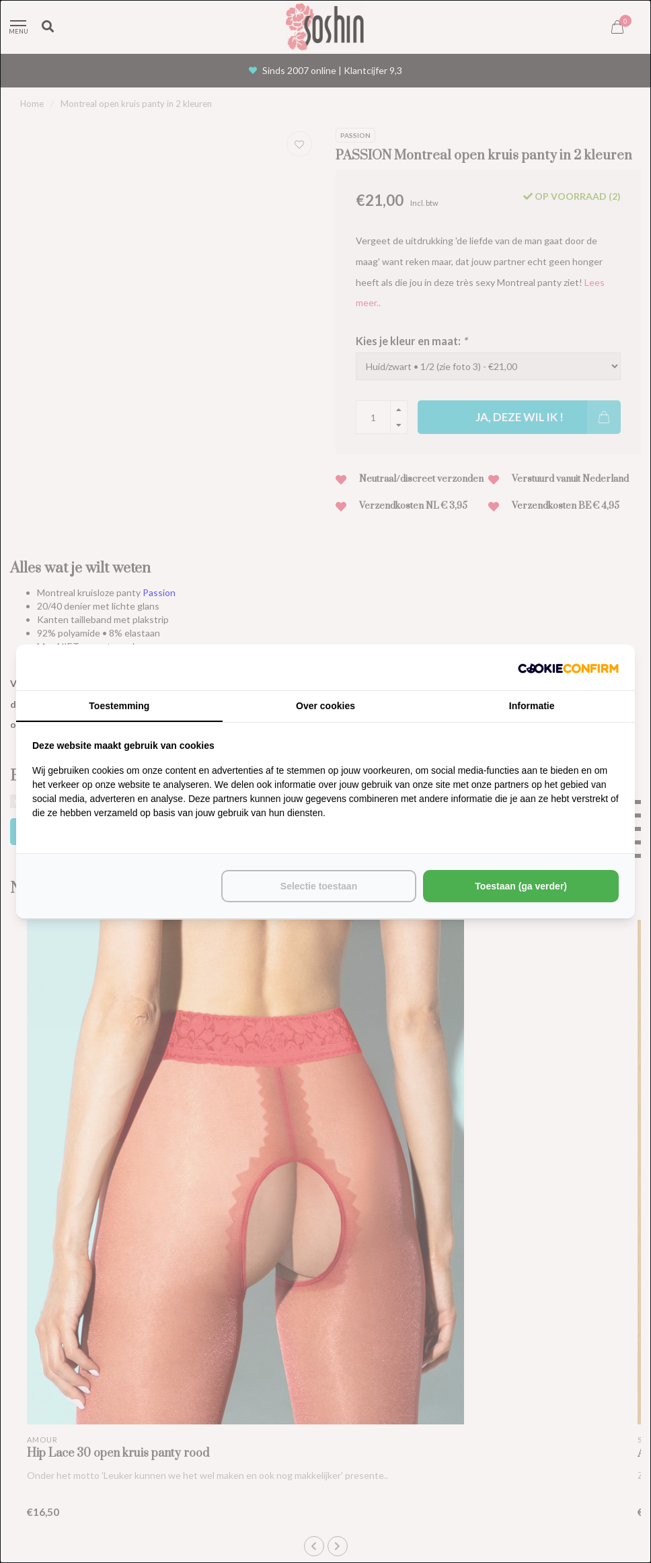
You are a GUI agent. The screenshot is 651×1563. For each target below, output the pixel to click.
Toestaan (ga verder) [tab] (521, 886)
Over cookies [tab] (325, 705)
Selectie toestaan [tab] (318, 886)
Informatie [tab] (532, 705)
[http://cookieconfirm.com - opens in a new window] (568, 667)
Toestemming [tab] (119, 705)
